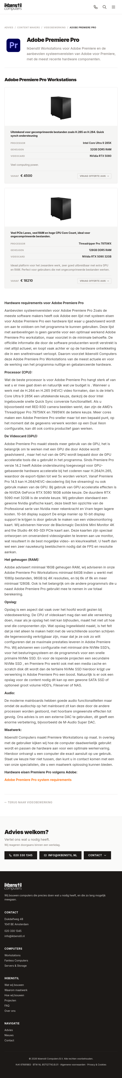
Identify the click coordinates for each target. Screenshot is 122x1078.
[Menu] (113, 7)
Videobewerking (55, 27)
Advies (8, 27)
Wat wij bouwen (14, 984)
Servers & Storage (15, 965)
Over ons (10, 1010)
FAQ (6, 1005)
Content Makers (28, 27)
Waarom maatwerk (15, 990)
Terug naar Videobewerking (28, 802)
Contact (97, 855)
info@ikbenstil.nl (60, 855)
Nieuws (9, 1035)
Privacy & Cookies (96, 1064)
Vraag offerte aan (94, 176)
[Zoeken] (104, 7)
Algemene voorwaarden (72, 1064)
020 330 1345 (21, 855)
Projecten (10, 1000)
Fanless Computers (16, 960)
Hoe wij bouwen (14, 995)
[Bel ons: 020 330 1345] (96, 7)
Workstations (12, 955)
